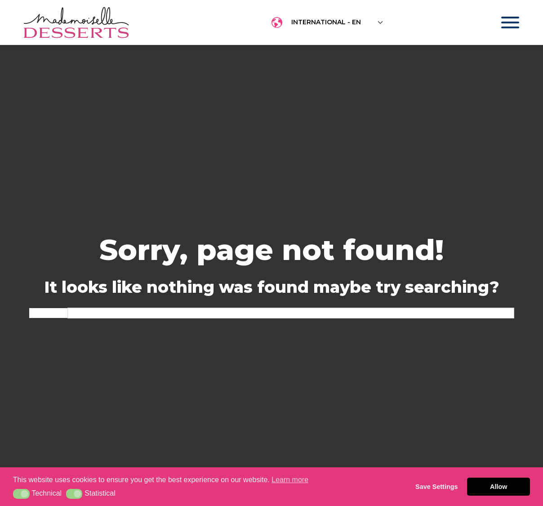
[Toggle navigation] (501, 22)
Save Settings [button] (436, 486)
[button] (21, 494)
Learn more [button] (290, 480)
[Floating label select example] (337, 22)
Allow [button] (498, 486)
